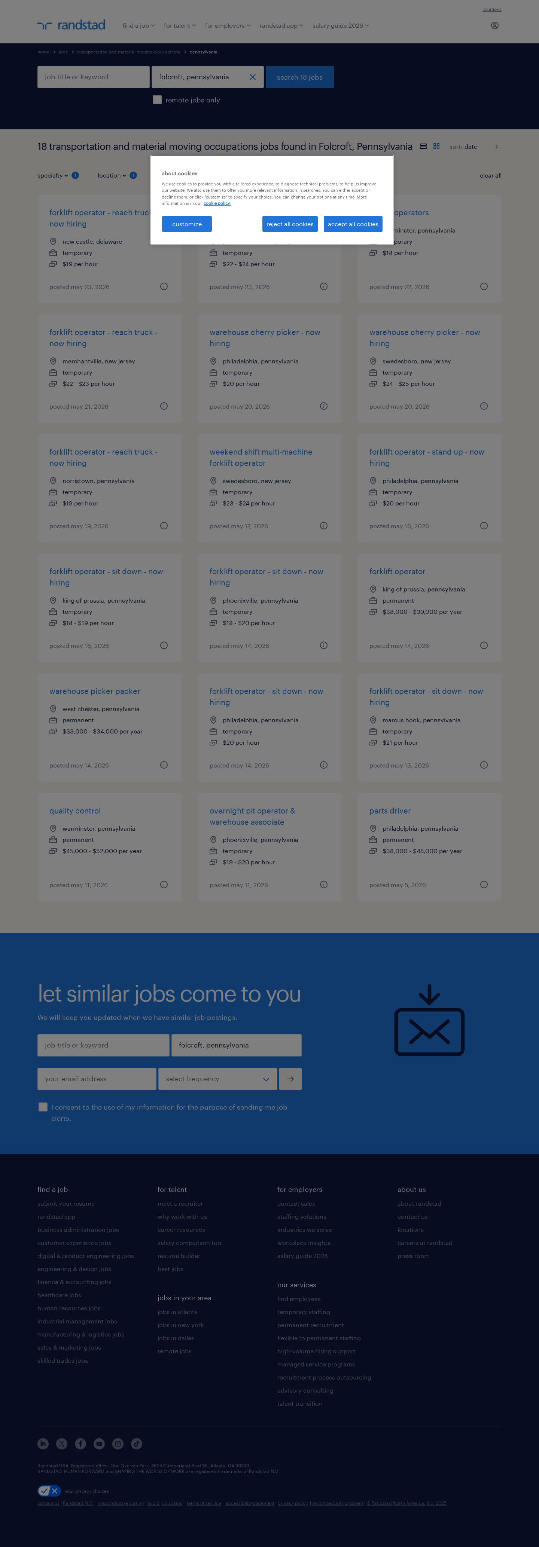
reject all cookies (290, 223)
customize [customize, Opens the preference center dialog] (187, 223)
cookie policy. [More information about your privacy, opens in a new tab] (217, 203)
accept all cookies (353, 223)
